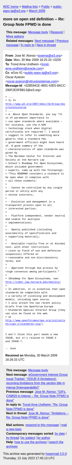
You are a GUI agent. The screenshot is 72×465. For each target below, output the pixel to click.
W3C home (10, 6)
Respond (56, 32)
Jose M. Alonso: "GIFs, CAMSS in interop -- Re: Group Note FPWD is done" (37, 396)
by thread (12, 437)
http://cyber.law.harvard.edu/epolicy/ (33, 282)
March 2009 (37, 10)
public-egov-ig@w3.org (41, 72)
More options (15, 36)
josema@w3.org (49, 55)
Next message (44, 40)
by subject (28, 437)
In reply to (27, 45)
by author (43, 437)
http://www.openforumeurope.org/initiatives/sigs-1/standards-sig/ (35, 322)
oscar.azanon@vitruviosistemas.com (32, 81)
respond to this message (42, 425)
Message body (38, 32)
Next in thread (46, 45)
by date (60, 433)
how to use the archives (31, 442)
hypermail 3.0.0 (56, 453)
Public (45, 6)
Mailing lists (30, 6)
